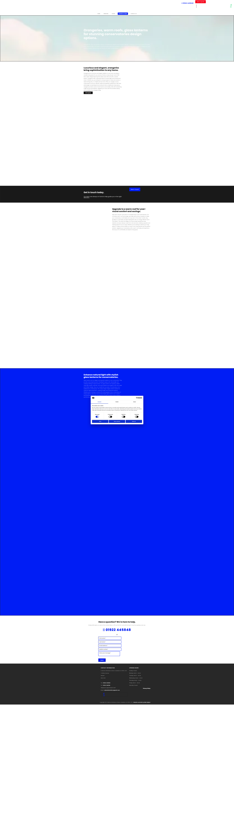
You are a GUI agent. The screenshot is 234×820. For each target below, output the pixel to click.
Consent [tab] (99, 401)
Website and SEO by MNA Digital (141, 702)
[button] (200, 1)
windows (106, 13)
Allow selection (117, 421)
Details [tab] (117, 401)
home (98, 13)
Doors (113, 13)
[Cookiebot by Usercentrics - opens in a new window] (137, 398)
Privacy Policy (146, 688)
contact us (134, 13)
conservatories (123, 13)
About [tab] (134, 401)
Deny (100, 421)
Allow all (134, 421)
